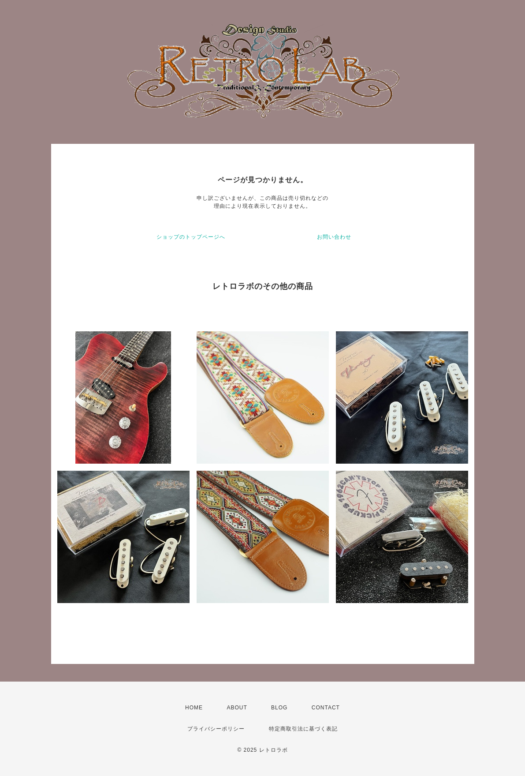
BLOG (279, 708)
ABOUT (237, 708)
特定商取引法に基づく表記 (303, 729)
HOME (194, 708)
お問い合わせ (334, 237)
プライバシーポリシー (216, 729)
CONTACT (326, 708)
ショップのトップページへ (190, 237)
